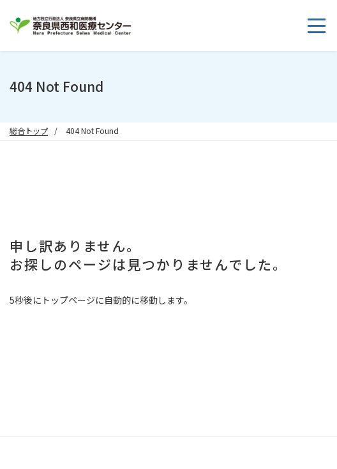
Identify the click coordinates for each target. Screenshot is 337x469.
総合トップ (29, 131)
